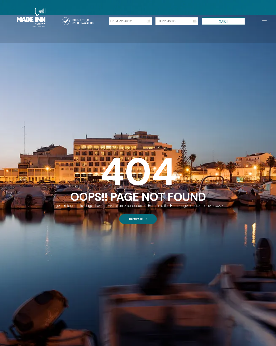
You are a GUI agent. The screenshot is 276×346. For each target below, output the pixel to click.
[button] (138, 219)
